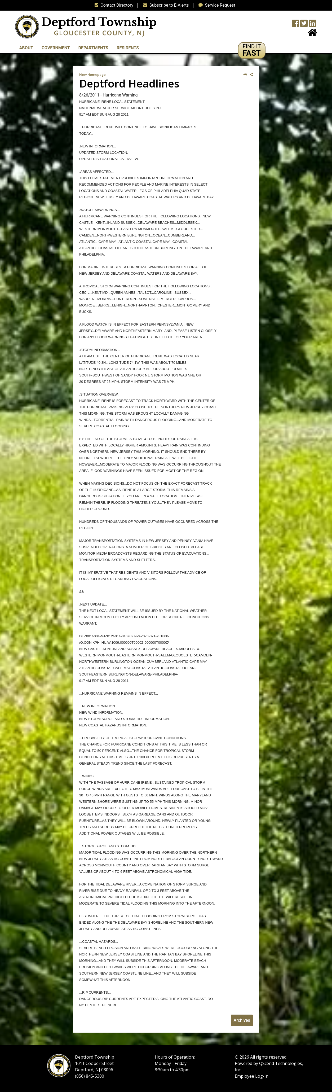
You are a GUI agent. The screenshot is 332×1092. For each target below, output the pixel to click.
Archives (241, 1020)
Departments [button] (93, 47)
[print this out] (244, 75)
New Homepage (92, 74)
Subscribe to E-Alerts (165, 5)
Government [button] (56, 47)
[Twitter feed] (304, 25)
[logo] (85, 26)
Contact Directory (112, 5)
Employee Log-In (251, 1076)
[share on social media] (250, 75)
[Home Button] (312, 34)
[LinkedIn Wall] (312, 25)
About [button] (26, 47)
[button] (251, 50)
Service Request (215, 5)
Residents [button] (128, 47)
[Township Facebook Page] (295, 25)
